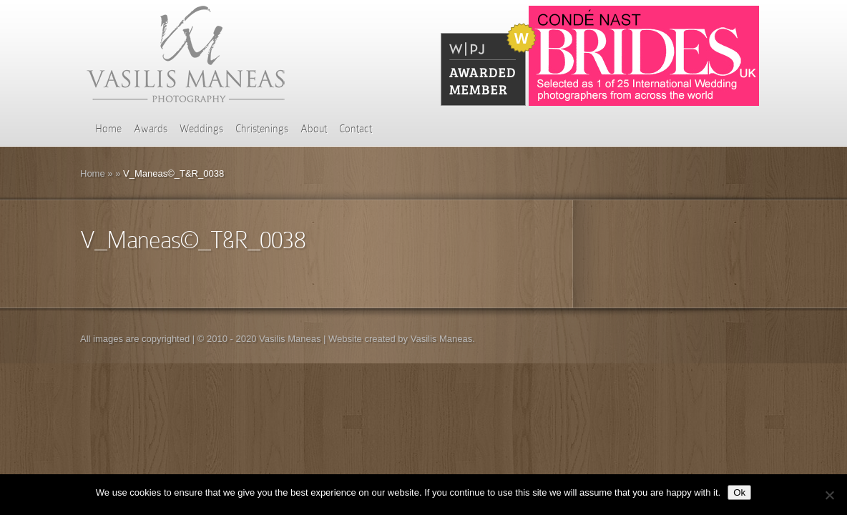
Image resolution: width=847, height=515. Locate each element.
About (313, 128)
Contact (355, 128)
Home (108, 128)
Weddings (201, 128)
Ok (739, 492)
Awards (150, 128)
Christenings (261, 128)
